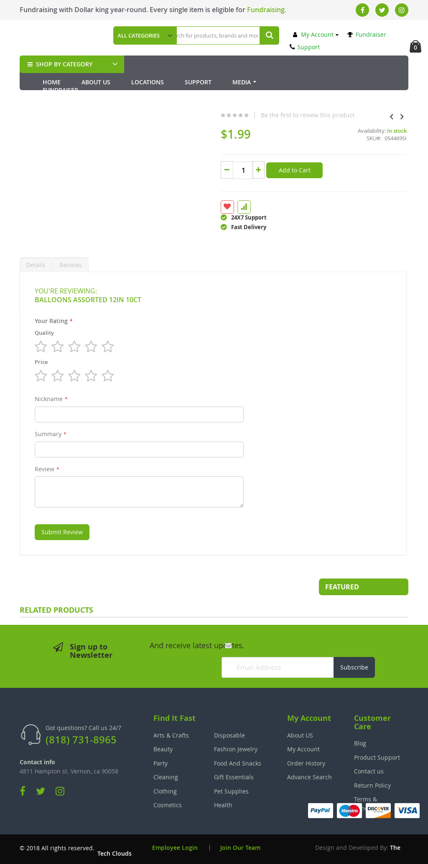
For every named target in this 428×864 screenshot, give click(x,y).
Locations (147, 82)
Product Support (377, 755)
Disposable (229, 733)
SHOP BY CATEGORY (59, 64)
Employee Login (175, 846)
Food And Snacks (237, 761)
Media (241, 82)
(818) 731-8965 (81, 738)
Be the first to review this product (229, 133)
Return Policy (372, 783)
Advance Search (309, 775)
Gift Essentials (234, 775)
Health (223, 803)
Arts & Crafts (171, 733)
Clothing (165, 789)
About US (300, 733)
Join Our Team (240, 846)
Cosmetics (167, 803)
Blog (360, 741)
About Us (96, 82)
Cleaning (165, 775)
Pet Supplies (231, 789)
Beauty (163, 747)
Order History (306, 761)
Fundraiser (366, 34)
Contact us (369, 769)
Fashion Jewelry (235, 747)
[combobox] (221, 35)
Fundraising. (266, 9)
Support (305, 47)
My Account (313, 34)
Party (160, 761)
